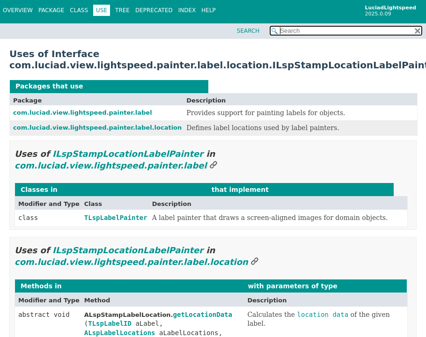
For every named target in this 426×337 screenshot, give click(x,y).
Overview (18, 10)
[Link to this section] (213, 165)
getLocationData (202, 314)
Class (79, 10)
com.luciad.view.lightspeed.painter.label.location (97, 127)
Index (187, 10)
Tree (122, 10)
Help (208, 10)
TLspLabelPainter (115, 217)
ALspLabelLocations (119, 333)
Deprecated (154, 10)
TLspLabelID (110, 323)
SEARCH (248, 31)
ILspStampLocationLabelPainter (144, 86)
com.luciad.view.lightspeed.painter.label (82, 112)
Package (51, 10)
